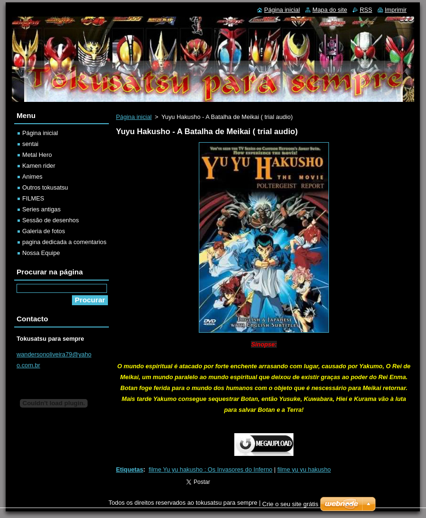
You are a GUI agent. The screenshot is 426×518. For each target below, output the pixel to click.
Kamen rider (38, 165)
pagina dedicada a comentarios (64, 241)
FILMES (33, 198)
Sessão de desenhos (50, 220)
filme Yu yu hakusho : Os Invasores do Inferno (211, 469)
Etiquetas (129, 469)
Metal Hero (37, 154)
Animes (32, 176)
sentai (30, 143)
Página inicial (133, 116)
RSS (366, 9)
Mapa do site (329, 9)
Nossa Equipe (41, 252)
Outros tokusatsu (45, 187)
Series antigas (41, 209)
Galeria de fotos (43, 231)
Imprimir (396, 9)
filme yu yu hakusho (304, 469)
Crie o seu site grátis (290, 504)
